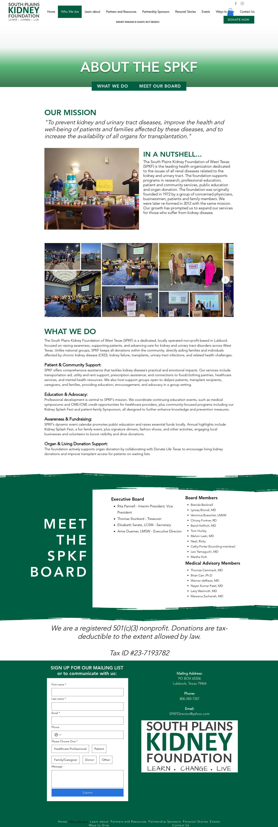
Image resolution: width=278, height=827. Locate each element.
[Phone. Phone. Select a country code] (58, 734)
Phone (55, 727)
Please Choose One (64, 741)
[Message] (87, 779)
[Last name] (86, 706)
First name (59, 685)
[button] (239, 20)
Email (56, 713)
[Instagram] (242, 3)
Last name (59, 699)
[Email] (86, 720)
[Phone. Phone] (91, 735)
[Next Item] (225, 280)
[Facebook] (236, 3)
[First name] (86, 692)
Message (57, 766)
